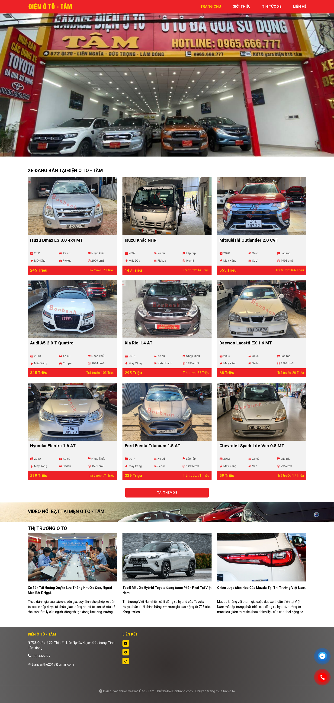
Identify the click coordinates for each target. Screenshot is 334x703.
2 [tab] (169, 154)
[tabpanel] (167, 80)
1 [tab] (164, 154)
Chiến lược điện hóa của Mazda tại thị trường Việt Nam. (261, 588)
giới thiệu (241, 6)
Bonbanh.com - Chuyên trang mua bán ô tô (203, 691)
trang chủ (210, 6)
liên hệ (299, 6)
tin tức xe (272, 6)
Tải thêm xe (167, 492)
